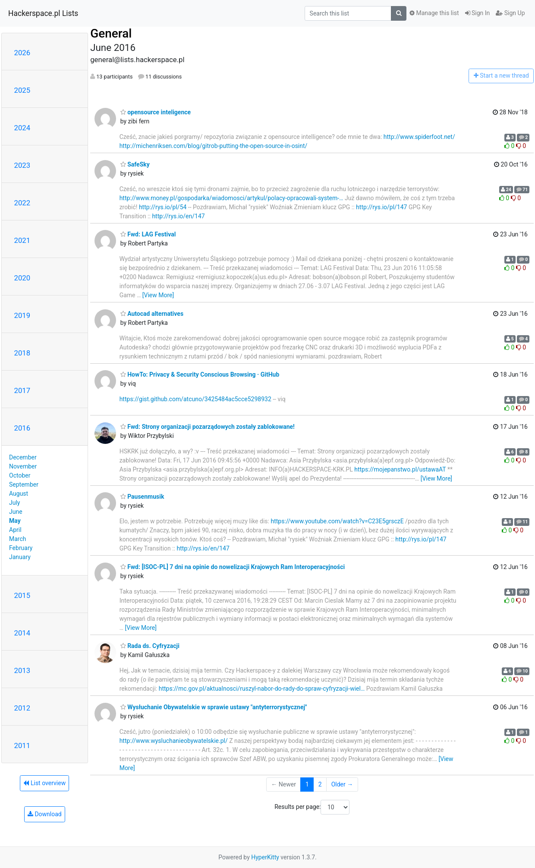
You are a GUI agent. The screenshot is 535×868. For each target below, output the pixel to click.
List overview (44, 783)
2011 (22, 745)
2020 (22, 278)
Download (45, 814)
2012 (22, 708)
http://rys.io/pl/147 (381, 207)
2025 (22, 90)
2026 (22, 52)
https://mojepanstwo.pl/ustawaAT (400, 469)
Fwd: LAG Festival (148, 234)
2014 (22, 633)
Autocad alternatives (151, 313)
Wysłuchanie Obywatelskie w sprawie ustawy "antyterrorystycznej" (213, 707)
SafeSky (135, 164)
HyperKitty (265, 857)
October (19, 475)
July (14, 502)
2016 (22, 428)
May (15, 520)
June (15, 511)
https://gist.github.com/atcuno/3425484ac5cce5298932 (195, 399)
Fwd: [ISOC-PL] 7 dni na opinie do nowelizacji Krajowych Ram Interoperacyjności (232, 566)
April (15, 529)
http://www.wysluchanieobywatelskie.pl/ (174, 740)
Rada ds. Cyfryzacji (149, 645)
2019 (22, 315)
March (17, 538)
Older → (342, 784)
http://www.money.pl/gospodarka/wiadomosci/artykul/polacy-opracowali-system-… (231, 198)
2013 (22, 670)
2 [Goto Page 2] (320, 784)
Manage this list (434, 12)
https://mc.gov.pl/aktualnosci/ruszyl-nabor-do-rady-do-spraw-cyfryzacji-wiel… (262, 688)
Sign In (477, 12)
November (23, 466)
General (111, 33)
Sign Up (510, 12)
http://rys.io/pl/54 (163, 207)
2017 (22, 390)
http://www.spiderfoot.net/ (419, 136)
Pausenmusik (142, 496)
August (18, 493)
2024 (22, 127)
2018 (22, 353)
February (20, 547)
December (23, 457)
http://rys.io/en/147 (178, 216)
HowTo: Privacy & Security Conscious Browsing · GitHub (200, 374)
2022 (22, 202)
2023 (22, 165)
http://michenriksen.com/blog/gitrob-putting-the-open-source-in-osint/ (214, 145)
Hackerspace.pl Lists (43, 13)
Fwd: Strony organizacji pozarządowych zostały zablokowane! (207, 426)
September (23, 484)
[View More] (158, 295)
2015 (22, 595)
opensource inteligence (155, 112)
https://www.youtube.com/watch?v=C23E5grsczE (337, 521)
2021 (22, 240)
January (20, 557)
